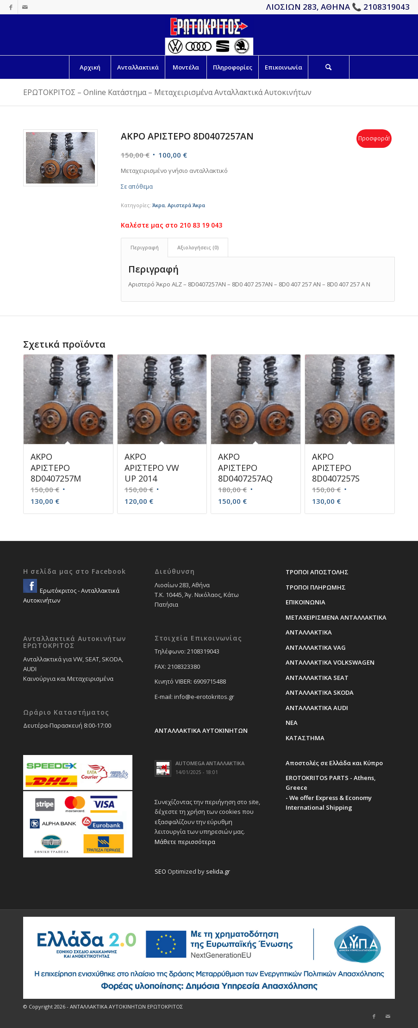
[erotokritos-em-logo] (209, 34)
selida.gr (218, 871)
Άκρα (158, 205)
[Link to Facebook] (11, 7)
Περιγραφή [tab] (145, 247)
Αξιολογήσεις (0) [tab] (198, 247)
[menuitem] (90, 67)
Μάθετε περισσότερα (185, 842)
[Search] (328, 67)
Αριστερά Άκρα (186, 205)
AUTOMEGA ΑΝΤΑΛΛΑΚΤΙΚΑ (209, 763)
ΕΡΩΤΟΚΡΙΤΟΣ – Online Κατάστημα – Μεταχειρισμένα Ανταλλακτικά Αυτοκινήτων (167, 92)
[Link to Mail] (25, 7)
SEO (160, 871)
